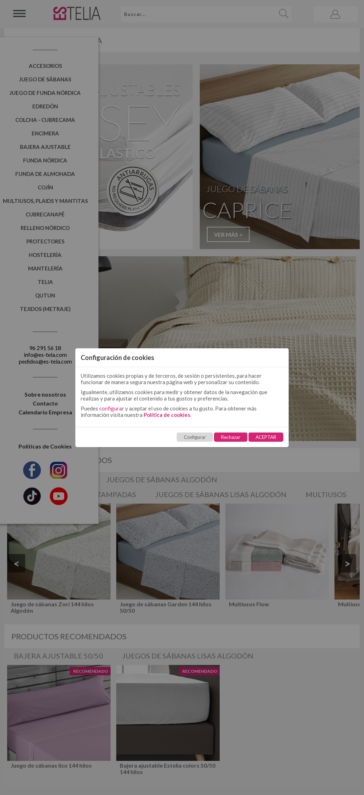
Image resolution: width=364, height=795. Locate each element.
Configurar (195, 437)
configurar (111, 408)
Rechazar (230, 437)
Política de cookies (167, 415)
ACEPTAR (266, 437)
